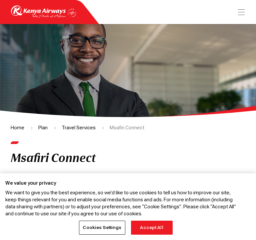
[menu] (240, 12)
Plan (43, 127)
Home (17, 127)
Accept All (151, 227)
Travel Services (79, 127)
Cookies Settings (102, 227)
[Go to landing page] (43, 16)
